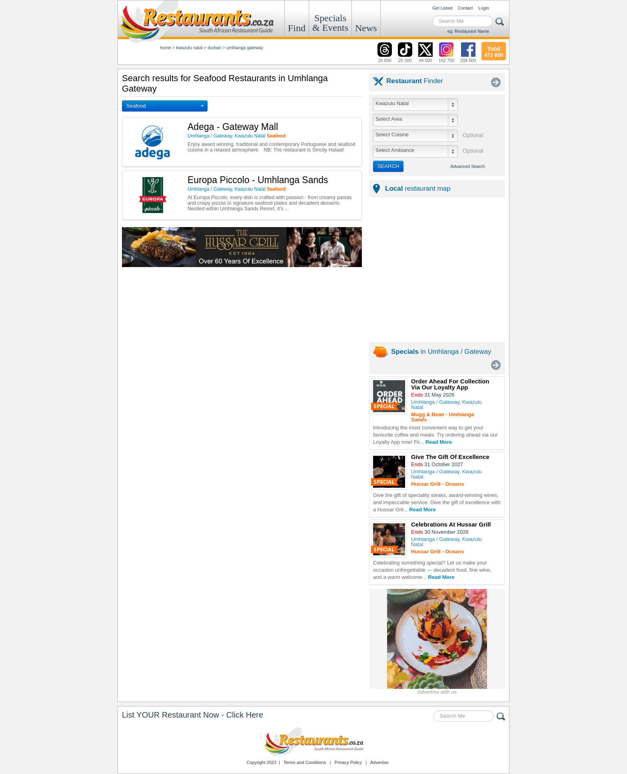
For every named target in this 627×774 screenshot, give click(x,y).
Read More (438, 442)
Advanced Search (467, 166)
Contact (465, 8)
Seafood (136, 106)
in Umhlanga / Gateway (441, 351)
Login (483, 8)
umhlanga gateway (244, 47)
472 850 (494, 51)
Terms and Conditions (305, 762)
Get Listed (442, 8)
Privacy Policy (348, 762)
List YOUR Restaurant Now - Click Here (192, 714)
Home (165, 47)
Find (297, 28)
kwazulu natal (189, 47)
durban (214, 47)
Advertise (379, 762)
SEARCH (388, 166)
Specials (330, 22)
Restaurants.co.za (313, 742)
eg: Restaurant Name (468, 31)
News (366, 28)
